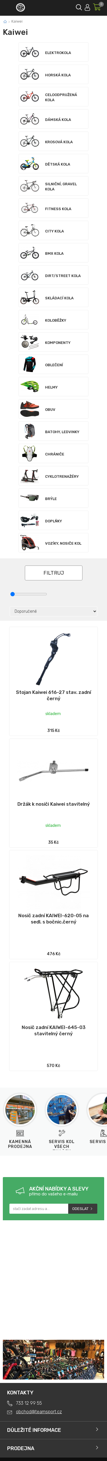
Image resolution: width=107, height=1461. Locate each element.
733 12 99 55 (29, 1403)
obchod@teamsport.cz (39, 1411)
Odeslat (80, 1209)
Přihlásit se (87, 6)
